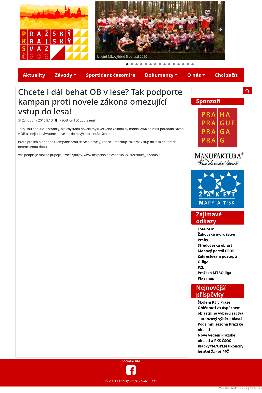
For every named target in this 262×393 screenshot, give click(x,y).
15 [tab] (192, 64)
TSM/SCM (206, 228)
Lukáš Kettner (236, 388)
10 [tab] (169, 64)
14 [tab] (188, 64)
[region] (160, 30)
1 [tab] (127, 64)
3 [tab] (136, 64)
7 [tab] (155, 64)
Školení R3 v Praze (214, 302)
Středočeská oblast (215, 245)
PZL (201, 267)
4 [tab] (141, 64)
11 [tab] (174, 64)
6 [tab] (150, 64)
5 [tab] (146, 64)
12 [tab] (178, 64)
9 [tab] (164, 64)
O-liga (203, 261)
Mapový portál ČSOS (216, 250)
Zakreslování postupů (217, 256)
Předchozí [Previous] (100, 29)
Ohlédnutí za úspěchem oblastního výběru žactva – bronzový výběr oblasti (220, 313)
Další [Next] (220, 29)
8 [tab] (160, 64)
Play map (206, 278)
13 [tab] (183, 64)
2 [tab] (132, 64)
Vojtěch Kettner (254, 388)
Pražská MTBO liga (214, 272)
